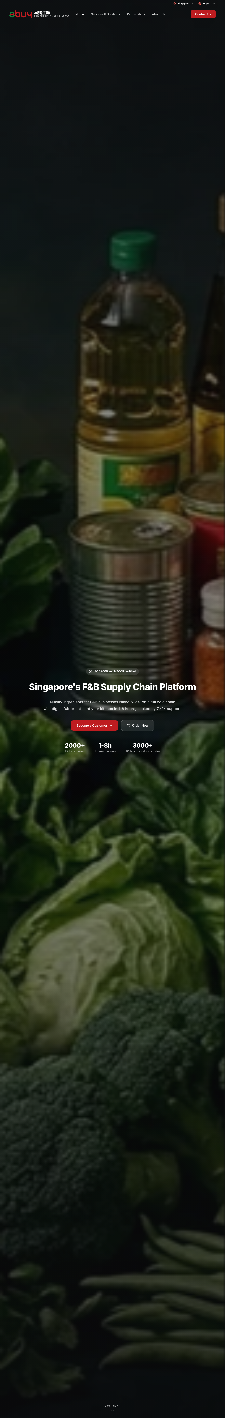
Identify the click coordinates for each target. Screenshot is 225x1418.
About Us (158, 14)
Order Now (137, 726)
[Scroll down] (112, 1408)
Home (79, 14)
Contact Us (203, 14)
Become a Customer (94, 726)
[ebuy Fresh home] (40, 14)
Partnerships (136, 14)
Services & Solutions (105, 14)
